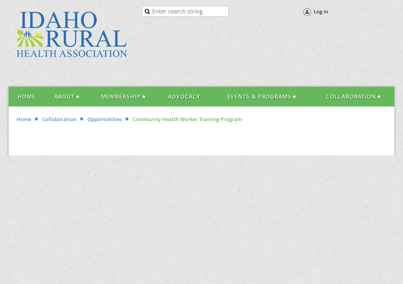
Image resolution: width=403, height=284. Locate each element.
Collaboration (59, 119)
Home (24, 119)
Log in (321, 11)
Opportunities (104, 119)
